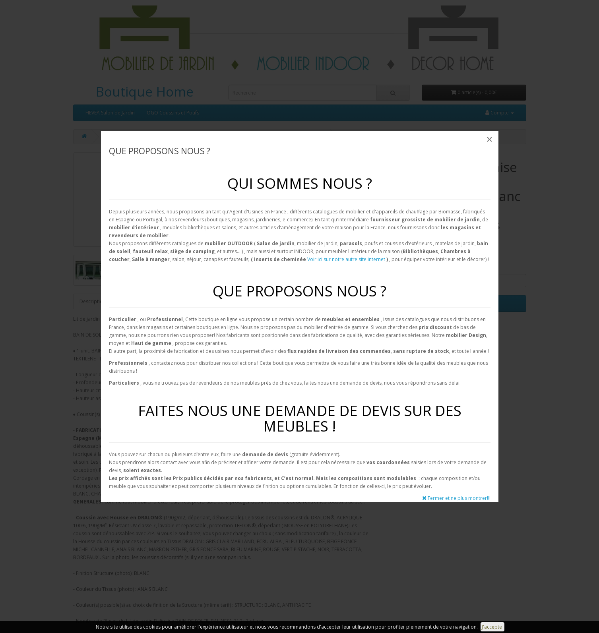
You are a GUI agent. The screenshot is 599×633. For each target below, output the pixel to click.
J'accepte (492, 626)
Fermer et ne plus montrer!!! (456, 498)
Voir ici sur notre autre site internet (346, 259)
